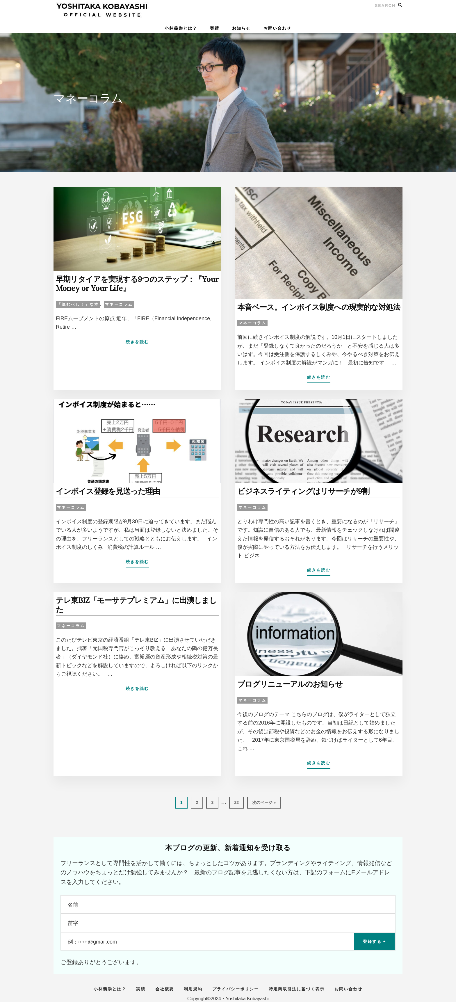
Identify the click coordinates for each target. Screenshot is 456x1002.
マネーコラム (119, 302)
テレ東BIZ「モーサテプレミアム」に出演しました (133, 597)
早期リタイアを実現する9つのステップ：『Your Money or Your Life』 (131, 282)
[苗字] (228, 919)
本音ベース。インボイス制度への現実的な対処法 (312, 306)
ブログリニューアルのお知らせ (285, 681)
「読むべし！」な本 (78, 302)
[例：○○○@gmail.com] (228, 938)
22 (236, 801)
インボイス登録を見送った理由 (104, 489)
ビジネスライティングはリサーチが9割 (298, 489)
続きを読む (137, 341)
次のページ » (264, 801)
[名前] (228, 901)
